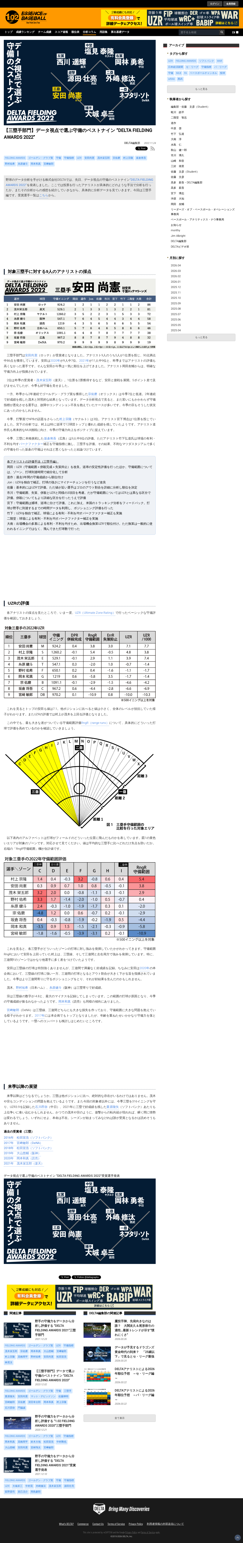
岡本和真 (64, 1001)
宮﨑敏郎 (13, 1010)
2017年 (40, 1015)
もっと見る (201, 89)
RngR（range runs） (95, 723)
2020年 (55, 360)
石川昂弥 (41, 1107)
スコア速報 (61, 32)
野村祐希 (22, 987)
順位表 (75, 32)
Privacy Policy (136, 1524)
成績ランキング (25, 32)
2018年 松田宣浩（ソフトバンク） (28, 1148)
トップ (9, 32)
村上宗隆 (65, 419)
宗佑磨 (92, 394)
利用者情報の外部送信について (165, 1523)
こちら (43, 195)
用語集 (103, 32)
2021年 (84, 360)
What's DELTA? (66, 1524)
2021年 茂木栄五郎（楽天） (24, 1163)
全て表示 (120, 1418)
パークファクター (31, 444)
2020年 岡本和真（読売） (22, 1158)
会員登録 (230, 4)
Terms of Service (116, 1524)
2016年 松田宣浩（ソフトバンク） (28, 1137)
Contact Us (98, 1524)
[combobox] (199, 32)
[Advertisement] (80, 233)
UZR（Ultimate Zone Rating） (95, 613)
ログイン (214, 4)
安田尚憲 (31, 355)
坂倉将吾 (50, 438)
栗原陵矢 (113, 1107)
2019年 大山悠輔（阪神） (22, 1153)
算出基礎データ (120, 32)
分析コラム (89, 32)
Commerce (83, 1524)
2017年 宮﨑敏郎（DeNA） (23, 1143)
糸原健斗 (55, 987)
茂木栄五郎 (44, 380)
